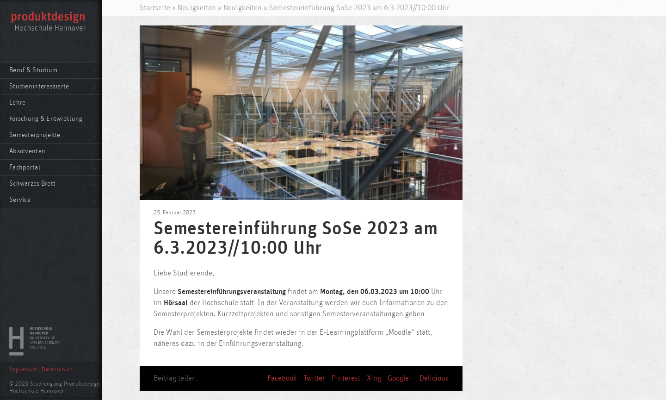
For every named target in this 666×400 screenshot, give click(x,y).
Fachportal (24, 167)
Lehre (17, 102)
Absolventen (27, 151)
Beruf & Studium (33, 70)
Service (20, 199)
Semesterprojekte (34, 134)
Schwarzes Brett (32, 183)
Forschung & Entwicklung (45, 118)
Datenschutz (57, 370)
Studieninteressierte (39, 86)
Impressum (23, 370)
